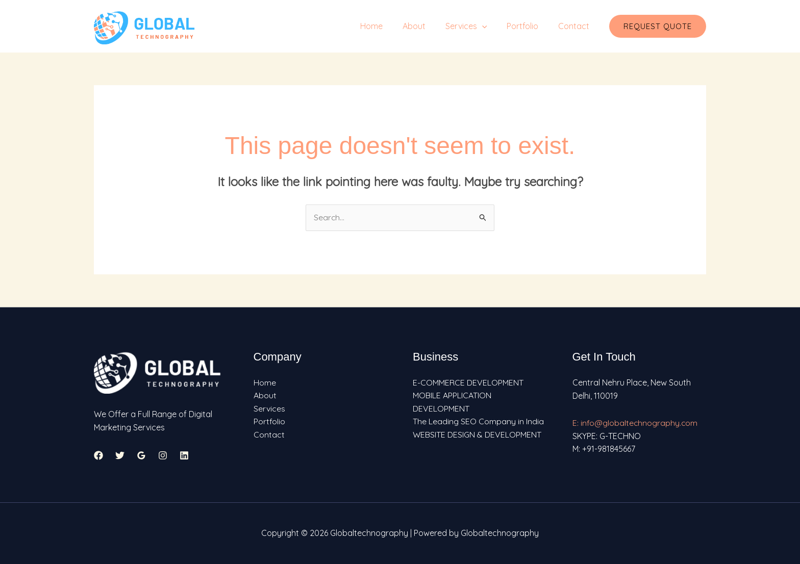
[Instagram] (162, 455)
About (425, 26)
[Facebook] (98, 455)
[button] (657, 26)
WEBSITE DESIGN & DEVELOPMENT (477, 435)
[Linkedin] (184, 455)
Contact (575, 26)
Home (387, 26)
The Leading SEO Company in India (478, 422)
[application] (490, 26)
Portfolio (527, 26)
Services (474, 26)
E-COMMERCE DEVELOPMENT (468, 382)
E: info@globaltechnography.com (635, 423)
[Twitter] (119, 455)
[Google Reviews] (141, 455)
